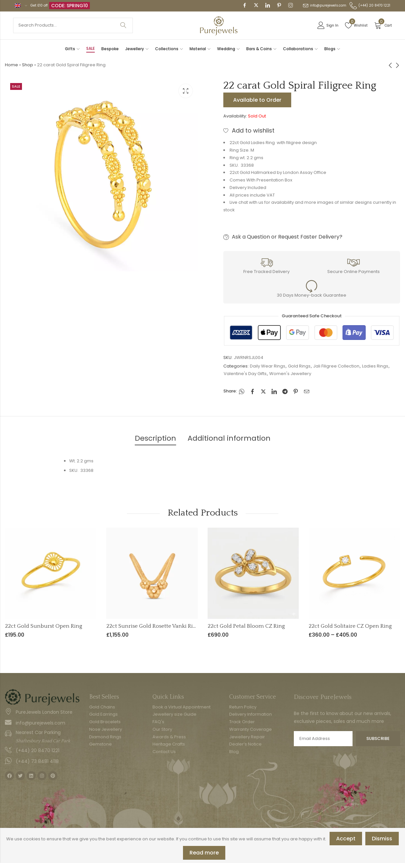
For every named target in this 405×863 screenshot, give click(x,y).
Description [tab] (155, 438)
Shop (27, 65)
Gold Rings (299, 366)
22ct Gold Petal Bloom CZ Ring (246, 626)
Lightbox (185, 91)
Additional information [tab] (229, 438)
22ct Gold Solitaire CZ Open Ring (350, 626)
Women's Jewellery (290, 373)
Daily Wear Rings (267, 366)
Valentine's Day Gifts (245, 373)
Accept (345, 838)
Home (11, 65)
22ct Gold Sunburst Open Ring (43, 626)
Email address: (323, 738)
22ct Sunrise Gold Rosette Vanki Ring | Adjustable (168, 626)
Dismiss (382, 838)
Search (123, 25)
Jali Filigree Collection (336, 366)
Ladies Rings (375, 366)
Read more (204, 852)
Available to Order (257, 100)
